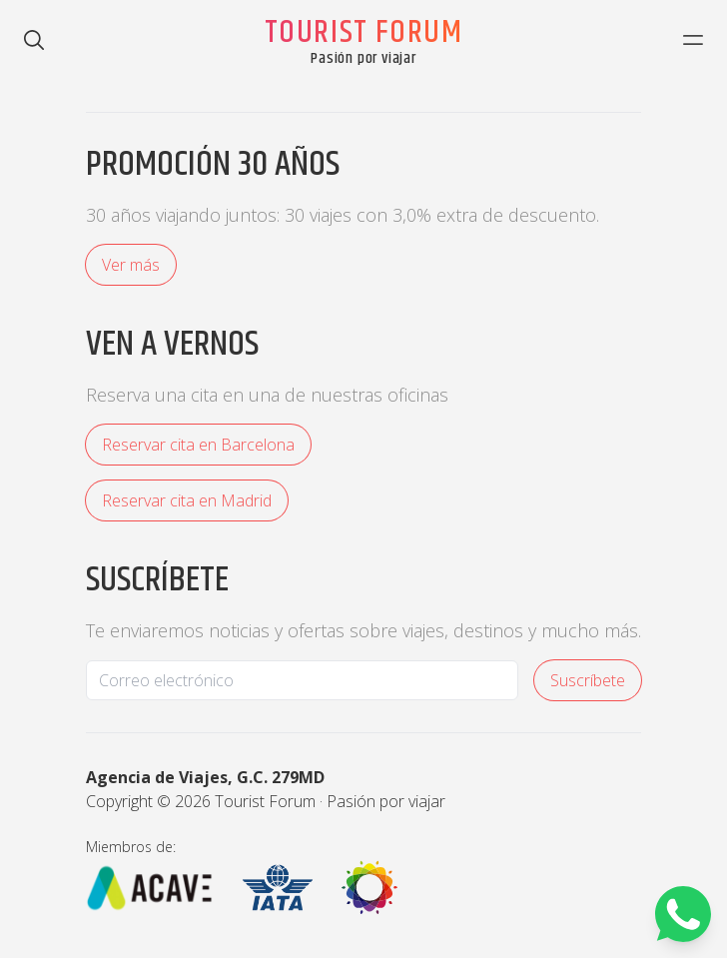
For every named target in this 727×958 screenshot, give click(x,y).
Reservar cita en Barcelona (198, 445)
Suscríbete (587, 680)
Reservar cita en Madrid (187, 500)
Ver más (131, 265)
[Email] (302, 680)
